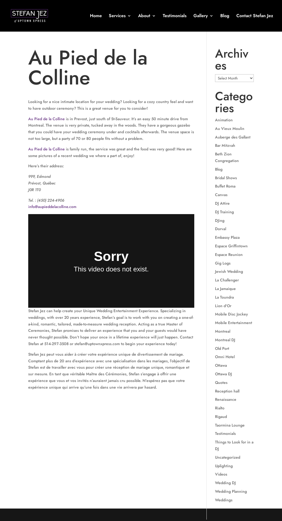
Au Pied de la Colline (46, 119)
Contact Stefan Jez (254, 16)
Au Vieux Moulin (229, 128)
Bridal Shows (226, 178)
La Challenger (227, 280)
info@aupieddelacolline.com (52, 206)
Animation (224, 120)
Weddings (223, 500)
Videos (221, 474)
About (144, 16)
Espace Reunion (229, 254)
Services (117, 16)
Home (96, 16)
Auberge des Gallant (232, 137)
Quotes (221, 382)
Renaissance (225, 399)
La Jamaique (225, 288)
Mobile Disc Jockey (231, 314)
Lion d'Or (223, 306)
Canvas (221, 194)
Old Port (222, 348)
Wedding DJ (225, 483)
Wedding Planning (231, 491)
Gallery (200, 16)
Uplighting (224, 466)
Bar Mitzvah (225, 145)
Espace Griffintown (231, 246)
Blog (224, 16)
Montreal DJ (225, 340)
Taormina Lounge (230, 425)
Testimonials (175, 16)
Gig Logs (223, 263)
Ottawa (221, 365)
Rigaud (221, 416)
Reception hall (227, 391)
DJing (219, 220)
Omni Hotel (225, 357)
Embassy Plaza (227, 237)
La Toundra (224, 297)
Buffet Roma (225, 186)
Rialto (219, 408)
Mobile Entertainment (233, 322)
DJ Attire (222, 203)
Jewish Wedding (229, 271)
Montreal (222, 331)
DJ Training (224, 212)
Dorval (220, 229)
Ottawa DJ (223, 374)
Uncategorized (227, 457)
